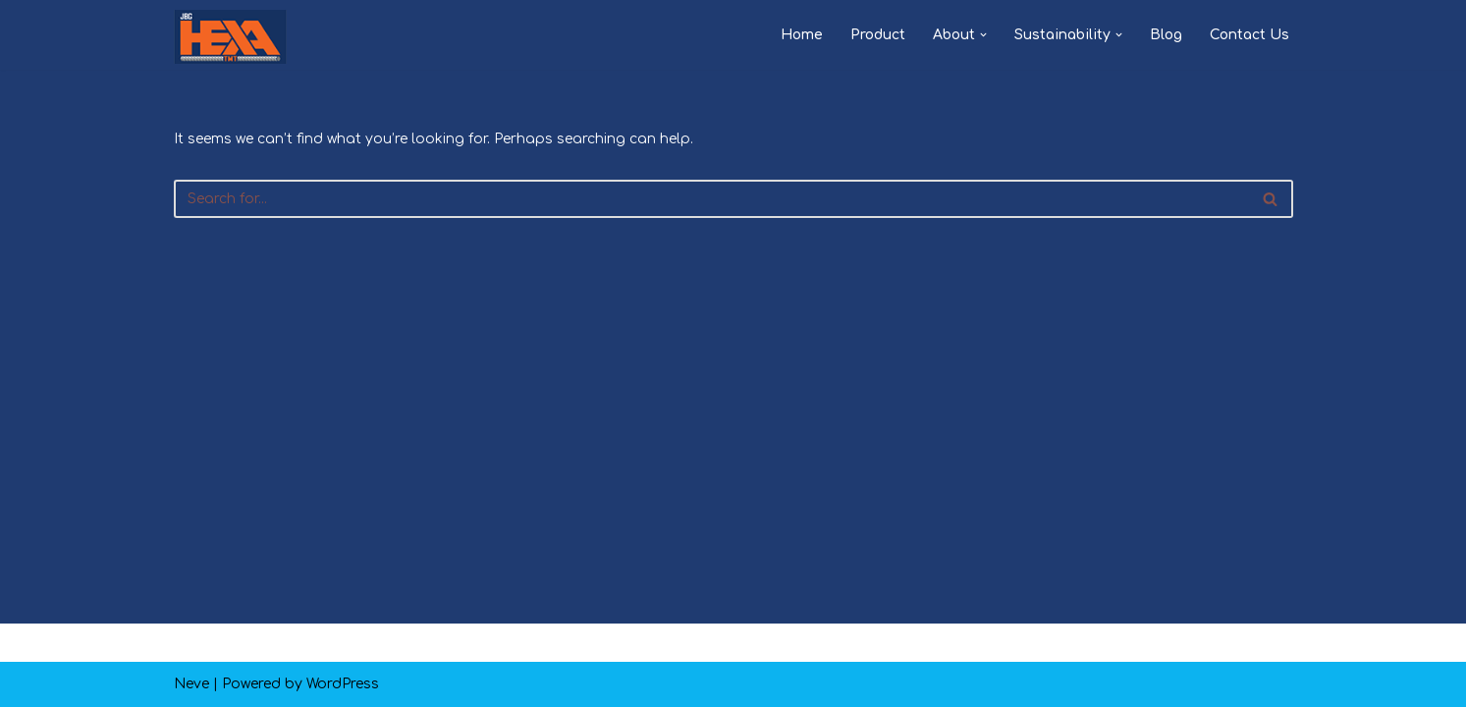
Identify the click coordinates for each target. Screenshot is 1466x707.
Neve (191, 684)
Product (877, 34)
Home (802, 34)
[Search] (711, 199)
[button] (983, 34)
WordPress (342, 684)
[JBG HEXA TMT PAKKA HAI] (230, 37)
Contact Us (1249, 34)
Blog (1166, 34)
